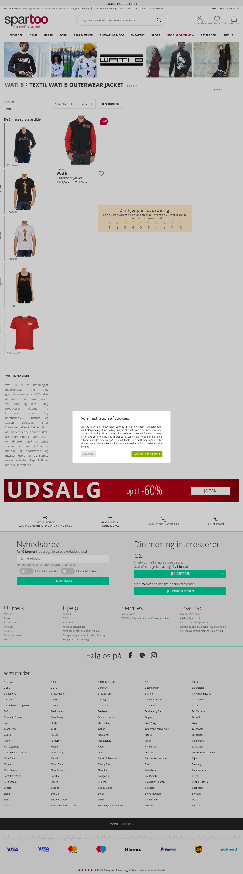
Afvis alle (88, 453)
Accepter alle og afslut (147, 453)
